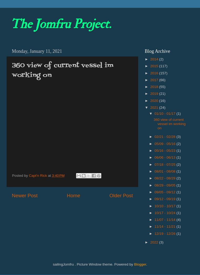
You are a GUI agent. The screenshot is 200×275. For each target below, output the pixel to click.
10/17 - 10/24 (165, 213)
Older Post (121, 195)
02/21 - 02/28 (165, 137)
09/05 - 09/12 (165, 192)
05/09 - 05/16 (165, 144)
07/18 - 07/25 (165, 165)
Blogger (140, 264)
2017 (154, 80)
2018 (154, 87)
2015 (154, 66)
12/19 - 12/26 (165, 234)
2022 (154, 242)
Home (73, 195)
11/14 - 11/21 (165, 227)
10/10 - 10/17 (165, 206)
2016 (154, 73)
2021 (154, 108)
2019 (154, 94)
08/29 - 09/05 (165, 185)
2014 (154, 59)
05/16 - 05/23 (165, 151)
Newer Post (25, 195)
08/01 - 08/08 (165, 171)
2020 (154, 101)
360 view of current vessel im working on (170, 124)
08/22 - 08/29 (165, 178)
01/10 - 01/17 (165, 114)
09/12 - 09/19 (165, 199)
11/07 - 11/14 (165, 220)
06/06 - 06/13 (165, 157)
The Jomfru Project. (61, 24)
